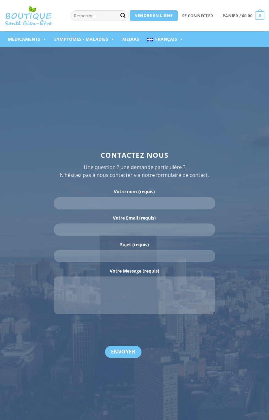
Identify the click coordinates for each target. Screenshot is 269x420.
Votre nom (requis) (134, 192)
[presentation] (101, 331)
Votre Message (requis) (134, 271)
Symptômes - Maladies (84, 39)
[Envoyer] (123, 15)
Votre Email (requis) (134, 218)
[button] (197, 15)
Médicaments (27, 39)
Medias (130, 39)
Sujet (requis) (134, 244)
